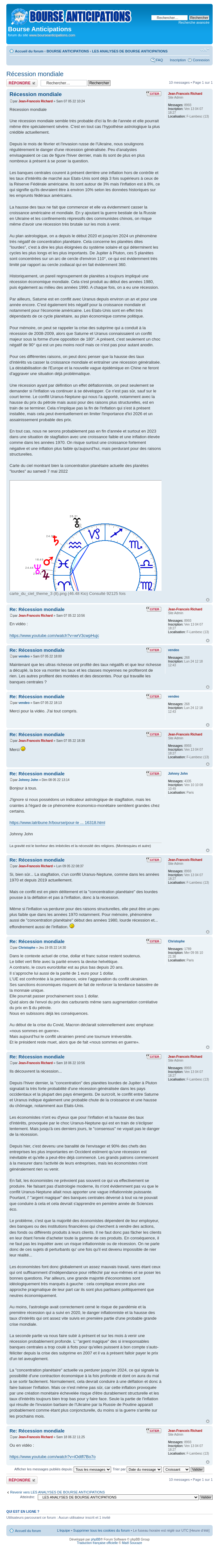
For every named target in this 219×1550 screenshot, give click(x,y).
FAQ (159, 60)
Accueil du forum (29, 51)
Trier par (137, 1469)
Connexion (201, 60)
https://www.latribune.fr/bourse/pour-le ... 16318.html (57, 822)
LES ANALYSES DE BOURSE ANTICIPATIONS (130, 51)
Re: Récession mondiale (37, 609)
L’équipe (63, 1530)
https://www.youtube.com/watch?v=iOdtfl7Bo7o (53, 1456)
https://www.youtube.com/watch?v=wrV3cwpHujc (54, 635)
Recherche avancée (193, 22)
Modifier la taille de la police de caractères (204, 50)
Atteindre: (27, 1497)
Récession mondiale (34, 73)
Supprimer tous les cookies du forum (101, 1530)
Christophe (26, 947)
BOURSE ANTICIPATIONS (68, 51)
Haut (207, 600)
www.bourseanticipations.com (52, 35)
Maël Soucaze (132, 1543)
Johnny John (28, 780)
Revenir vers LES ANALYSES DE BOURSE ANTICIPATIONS (57, 1492)
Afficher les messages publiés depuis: (62, 1469)
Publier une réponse (21, 83)
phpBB (95, 1539)
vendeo (24, 656)
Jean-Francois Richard (35, 101)
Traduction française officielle (97, 1543)
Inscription (178, 60)
